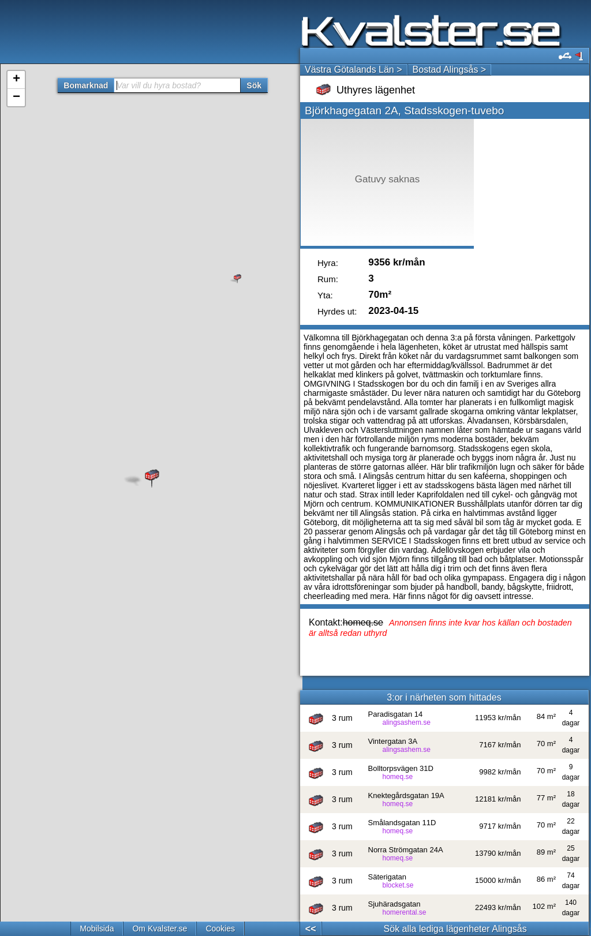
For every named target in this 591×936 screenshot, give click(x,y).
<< (310, 929)
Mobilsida (97, 928)
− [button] (16, 97)
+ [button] (16, 79)
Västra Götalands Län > (353, 69)
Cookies (220, 928)
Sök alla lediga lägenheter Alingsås (455, 929)
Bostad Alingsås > (450, 69)
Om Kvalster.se (159, 928)
